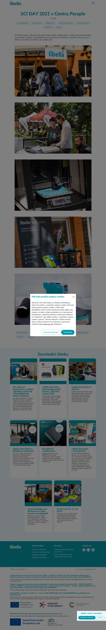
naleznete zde (48, 324)
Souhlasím (68, 332)
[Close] (73, 297)
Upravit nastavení (50, 332)
